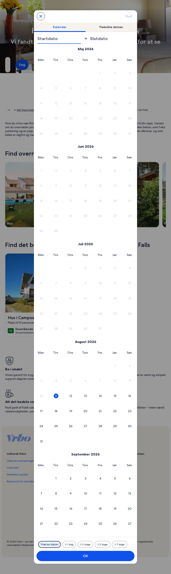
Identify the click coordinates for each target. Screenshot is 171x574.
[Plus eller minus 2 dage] (85, 544)
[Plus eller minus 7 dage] (119, 544)
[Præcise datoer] (49, 544)
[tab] (60, 27)
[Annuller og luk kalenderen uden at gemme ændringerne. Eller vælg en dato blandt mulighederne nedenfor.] (41, 16)
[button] (70, 73)
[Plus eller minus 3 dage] (102, 544)
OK (85, 556)
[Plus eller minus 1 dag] (69, 544)
